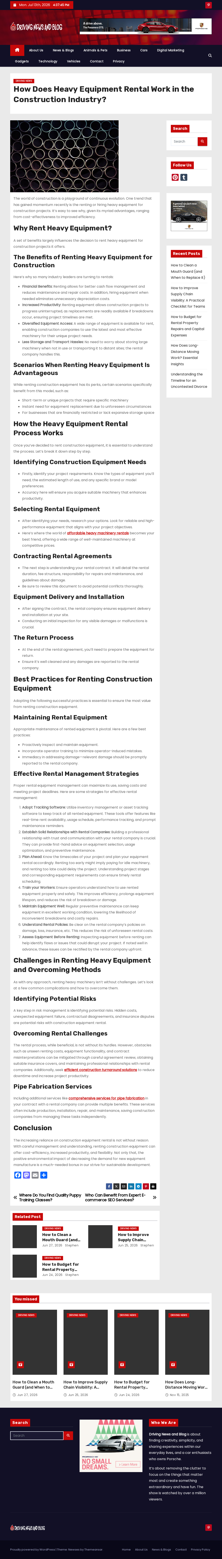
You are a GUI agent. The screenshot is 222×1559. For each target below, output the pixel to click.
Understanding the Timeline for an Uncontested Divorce (189, 380)
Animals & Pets (95, 50)
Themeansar (93, 1550)
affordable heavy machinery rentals (98, 533)
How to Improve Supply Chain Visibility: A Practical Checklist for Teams (86, 1390)
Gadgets (22, 61)
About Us (36, 50)
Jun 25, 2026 (128, 1245)
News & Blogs (63, 50)
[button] (210, 55)
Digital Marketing (170, 50)
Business (124, 50)
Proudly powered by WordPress (33, 1550)
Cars (144, 50)
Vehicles (73, 61)
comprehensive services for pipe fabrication (106, 1098)
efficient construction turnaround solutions (100, 1069)
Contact (97, 61)
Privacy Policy (200, 1550)
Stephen (71, 1245)
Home (126, 1550)
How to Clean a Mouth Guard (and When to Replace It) (61, 1240)
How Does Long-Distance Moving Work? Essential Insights (187, 1387)
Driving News (24, 81)
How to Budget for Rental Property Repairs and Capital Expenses (133, 1390)
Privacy (119, 61)
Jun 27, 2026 (52, 1245)
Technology (47, 61)
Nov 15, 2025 (179, 1395)
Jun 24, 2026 (52, 1275)
